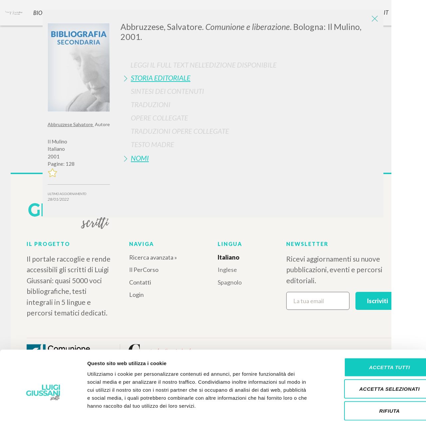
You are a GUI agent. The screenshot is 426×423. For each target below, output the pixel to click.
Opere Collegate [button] (159, 117)
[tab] (249, 77)
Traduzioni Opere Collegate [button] (180, 131)
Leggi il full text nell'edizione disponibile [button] (203, 65)
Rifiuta (370, 379)
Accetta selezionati (370, 357)
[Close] (373, 20)
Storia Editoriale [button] (160, 78)
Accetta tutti (370, 335)
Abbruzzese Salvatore (71, 124)
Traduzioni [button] (150, 104)
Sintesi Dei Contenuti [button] (167, 91)
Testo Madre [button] (152, 144)
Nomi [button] (140, 158)
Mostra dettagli (350, 410)
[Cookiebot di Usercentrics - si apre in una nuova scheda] (43, 410)
